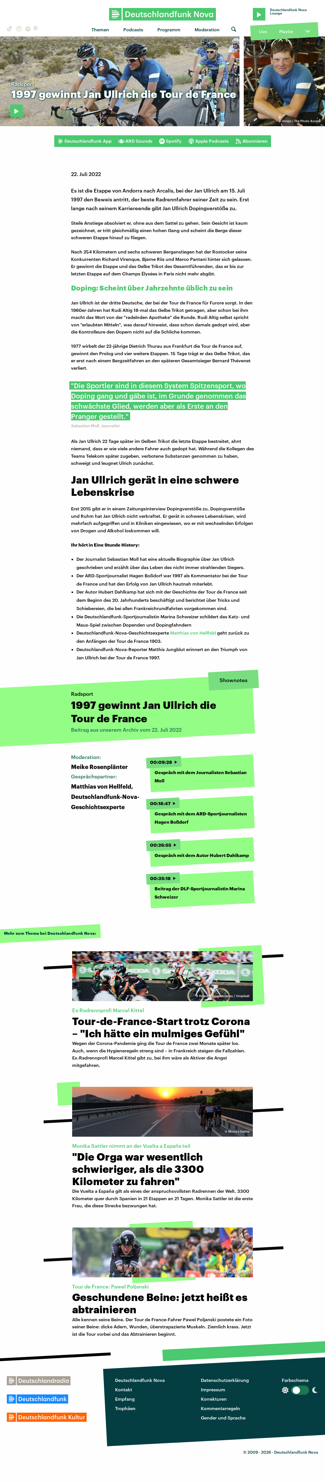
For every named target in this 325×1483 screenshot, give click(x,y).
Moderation (207, 29)
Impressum (213, 1389)
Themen (100, 29)
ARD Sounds (135, 141)
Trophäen (125, 1408)
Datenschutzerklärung (225, 1380)
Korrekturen (214, 1399)
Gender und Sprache (223, 1417)
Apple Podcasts (208, 141)
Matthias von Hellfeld (193, 632)
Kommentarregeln (220, 1408)
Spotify (170, 141)
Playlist (286, 31)
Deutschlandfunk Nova (140, 1380)
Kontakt (123, 1389)
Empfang (125, 1399)
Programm (168, 29)
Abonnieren (252, 141)
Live (263, 31)
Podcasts (133, 29)
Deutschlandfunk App (85, 141)
